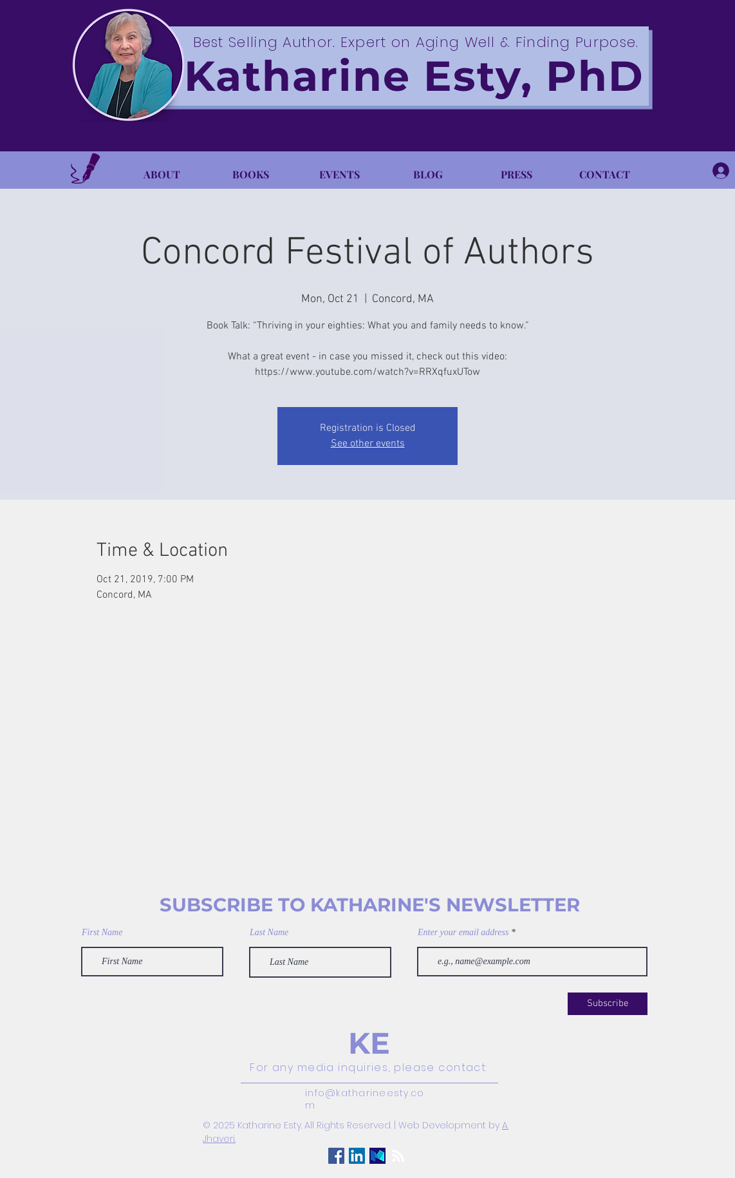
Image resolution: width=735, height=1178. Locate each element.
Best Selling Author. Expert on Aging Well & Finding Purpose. (416, 42)
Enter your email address (463, 932)
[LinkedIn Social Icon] (357, 1156)
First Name (102, 932)
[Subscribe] (607, 1004)
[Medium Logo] (377, 1156)
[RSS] (398, 1156)
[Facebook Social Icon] (336, 1156)
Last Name (269, 932)
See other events (368, 443)
